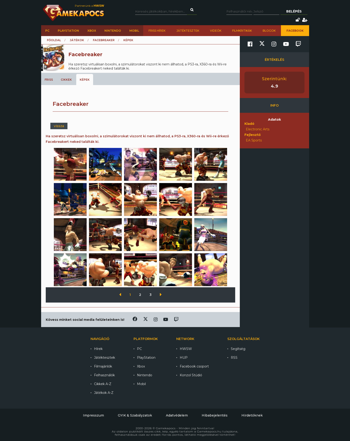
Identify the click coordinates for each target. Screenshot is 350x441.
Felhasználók (104, 375)
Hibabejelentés (215, 415)
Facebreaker (104, 40)
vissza (59, 126)
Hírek (98, 349)
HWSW (186, 349)
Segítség (238, 349)
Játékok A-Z (103, 393)
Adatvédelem (177, 415)
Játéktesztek (188, 30)
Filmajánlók (103, 366)
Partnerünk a (89, 5)
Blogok (269, 30)
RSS (234, 357)
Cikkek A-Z (102, 384)
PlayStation (68, 30)
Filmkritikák (242, 30)
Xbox (91, 30)
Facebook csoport (194, 366)
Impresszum (93, 415)
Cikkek (66, 79)
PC (47, 30)
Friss (49, 79)
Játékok (77, 40)
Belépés (294, 11)
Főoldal (54, 40)
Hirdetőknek (252, 415)
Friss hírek (157, 30)
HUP (184, 357)
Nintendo (112, 30)
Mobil (134, 30)
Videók (215, 30)
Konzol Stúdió (191, 375)
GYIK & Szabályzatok (135, 415)
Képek (85, 79)
